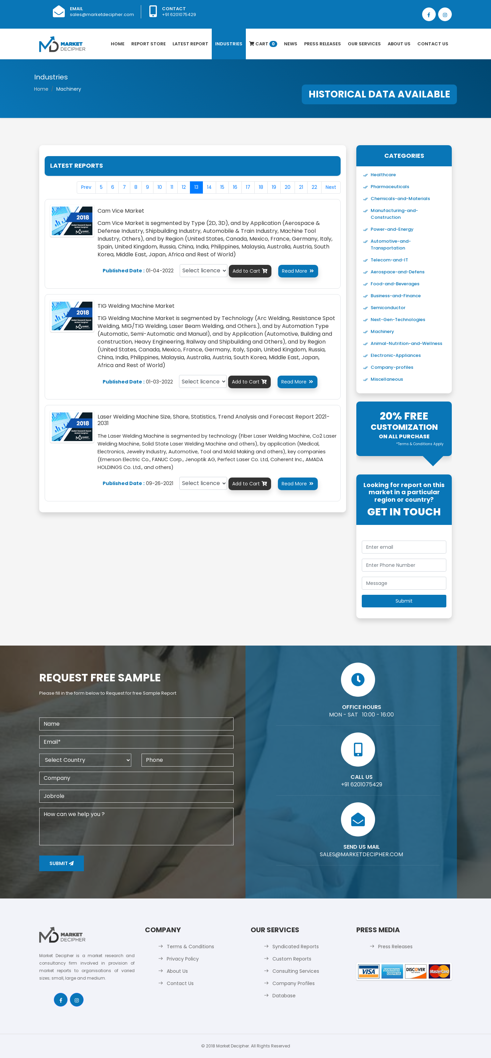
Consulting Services (295, 971)
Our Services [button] (364, 44)
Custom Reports (291, 958)
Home (117, 44)
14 (209, 187)
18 (261, 187)
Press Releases (322, 44)
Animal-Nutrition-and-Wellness (406, 343)
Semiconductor (388, 307)
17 (248, 187)
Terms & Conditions (190, 946)
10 (160, 187)
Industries (228, 44)
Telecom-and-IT (389, 260)
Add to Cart (250, 271)
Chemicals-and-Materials (400, 198)
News (290, 44)
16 (235, 187)
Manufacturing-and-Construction (394, 214)
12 (184, 187)
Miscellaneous (387, 379)
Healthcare (383, 174)
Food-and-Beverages (395, 284)
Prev (86, 187)
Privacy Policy (183, 958)
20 (288, 187)
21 (301, 187)
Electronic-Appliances (396, 355)
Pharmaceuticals (390, 186)
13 (196, 187)
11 (171, 187)
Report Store (148, 44)
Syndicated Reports (295, 946)
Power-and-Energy (392, 229)
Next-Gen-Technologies (398, 319)
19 (274, 187)
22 (314, 187)
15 (222, 187)
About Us (399, 44)
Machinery (382, 331)
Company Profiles (293, 983)
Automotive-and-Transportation (391, 244)
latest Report (190, 44)
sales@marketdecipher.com (102, 14)
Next (331, 187)
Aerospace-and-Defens (398, 272)
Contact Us (432, 44)
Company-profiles (392, 367)
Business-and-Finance (396, 295)
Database (284, 995)
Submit (61, 863)
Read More (298, 271)
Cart (263, 44)
